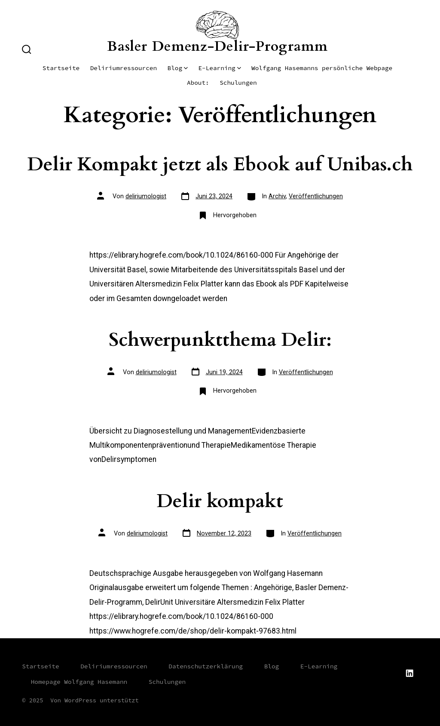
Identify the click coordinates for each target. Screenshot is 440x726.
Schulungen (238, 82)
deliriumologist (145, 196)
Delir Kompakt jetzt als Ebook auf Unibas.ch (220, 164)
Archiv (277, 196)
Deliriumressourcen (123, 68)
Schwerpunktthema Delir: (220, 340)
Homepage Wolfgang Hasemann (79, 682)
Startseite (61, 68)
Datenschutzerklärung (205, 666)
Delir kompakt (220, 501)
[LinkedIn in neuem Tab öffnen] (409, 673)
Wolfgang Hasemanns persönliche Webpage (321, 68)
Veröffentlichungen (316, 196)
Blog (178, 68)
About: (198, 82)
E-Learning (219, 68)
